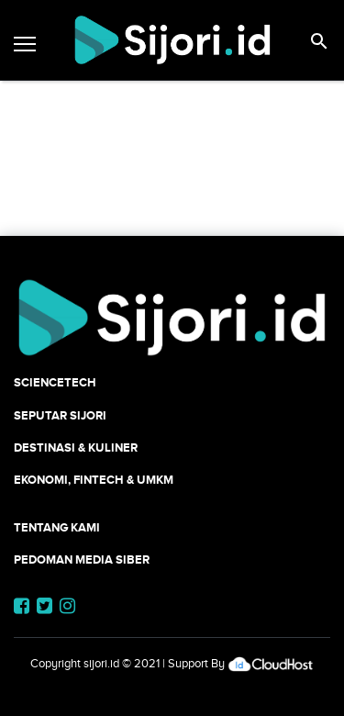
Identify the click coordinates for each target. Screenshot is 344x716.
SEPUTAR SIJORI (60, 415)
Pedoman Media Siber (82, 559)
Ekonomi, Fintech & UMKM (93, 480)
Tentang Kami (57, 527)
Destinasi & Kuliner (76, 447)
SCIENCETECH (55, 382)
